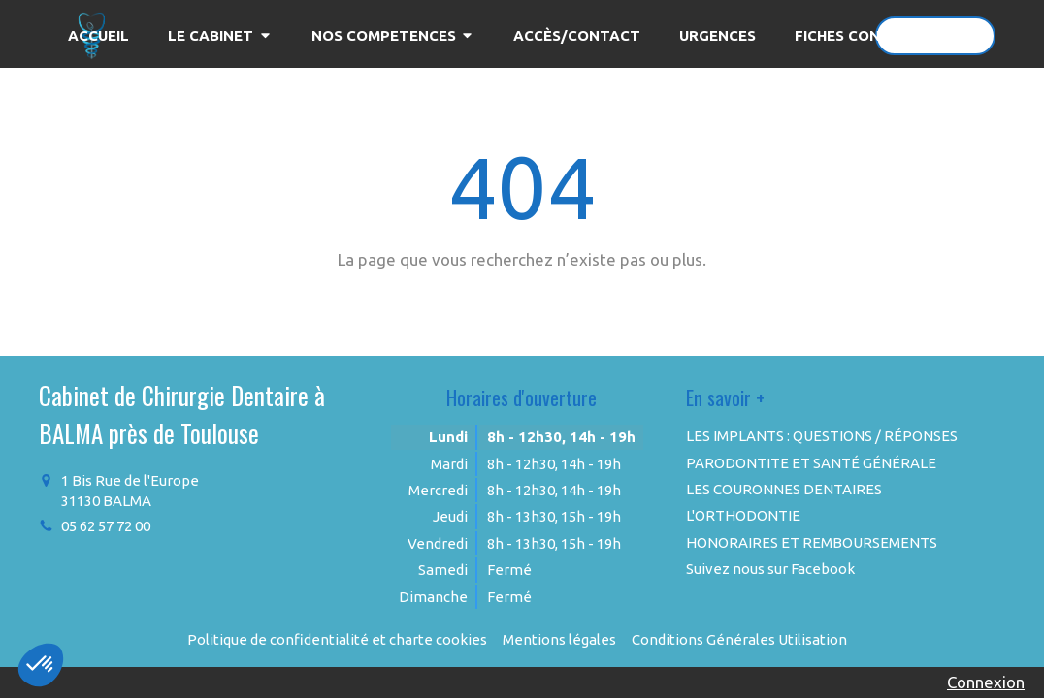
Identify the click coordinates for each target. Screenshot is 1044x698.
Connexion (986, 682)
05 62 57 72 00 (105, 526)
